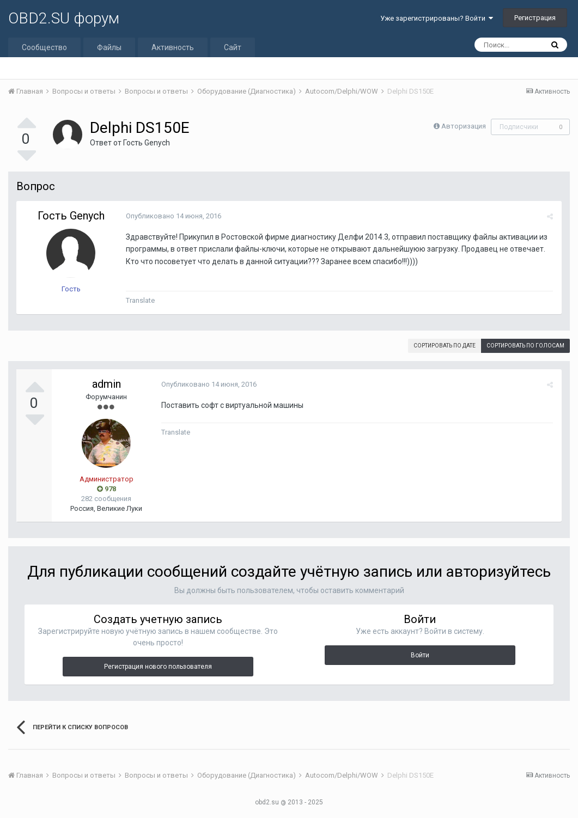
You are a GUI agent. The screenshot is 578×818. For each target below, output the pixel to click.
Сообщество (44, 47)
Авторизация (463, 126)
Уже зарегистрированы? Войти (436, 18)
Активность (172, 47)
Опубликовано (173, 216)
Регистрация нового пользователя (158, 666)
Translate (139, 300)
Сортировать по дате (444, 346)
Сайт (232, 47)
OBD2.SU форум (63, 18)
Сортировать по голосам (525, 346)
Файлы (109, 47)
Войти (420, 655)
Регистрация (535, 18)
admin (106, 383)
